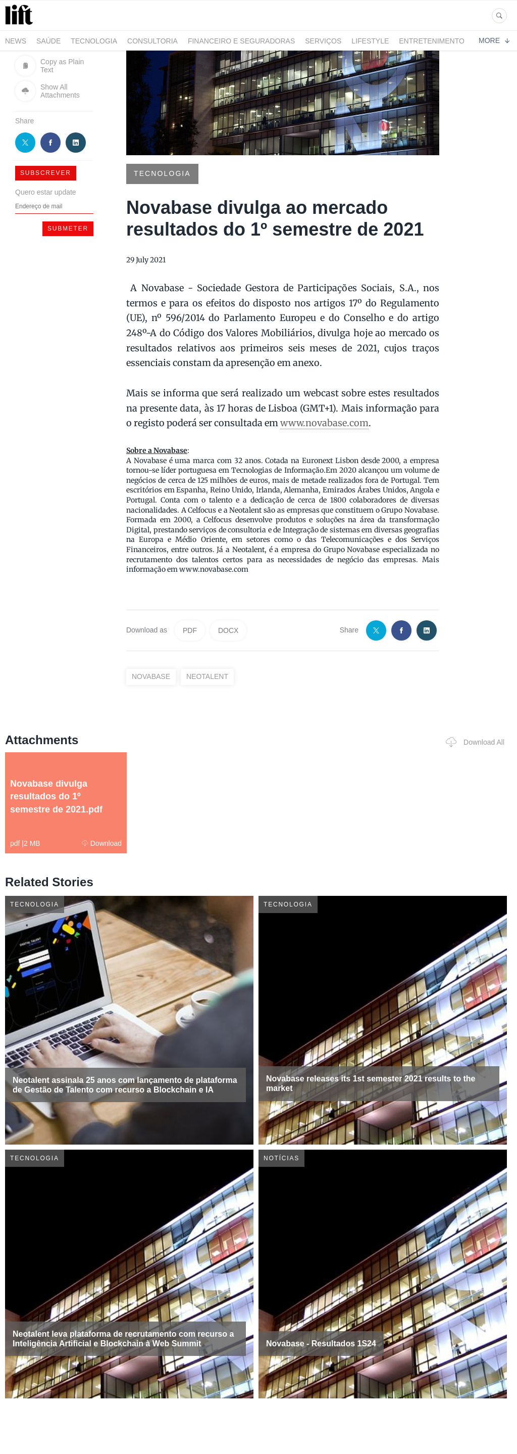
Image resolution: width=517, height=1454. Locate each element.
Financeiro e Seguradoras (241, 41)
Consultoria (152, 41)
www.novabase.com (324, 423)
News (15, 41)
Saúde (48, 41)
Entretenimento (431, 41)
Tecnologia (94, 41)
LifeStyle (370, 41)
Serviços (323, 41)
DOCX (228, 630)
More (494, 40)
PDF (190, 630)
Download (102, 843)
